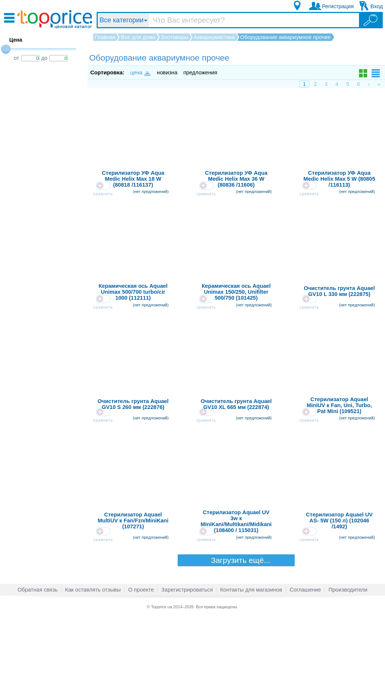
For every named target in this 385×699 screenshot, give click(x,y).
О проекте (141, 671)
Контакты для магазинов (251, 671)
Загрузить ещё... (236, 641)
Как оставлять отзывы (93, 671)
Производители (348, 671)
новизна (167, 72)
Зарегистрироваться (187, 671)
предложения (200, 72)
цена (140, 72)
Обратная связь (37, 671)
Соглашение (305, 671)
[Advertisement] (44, 187)
